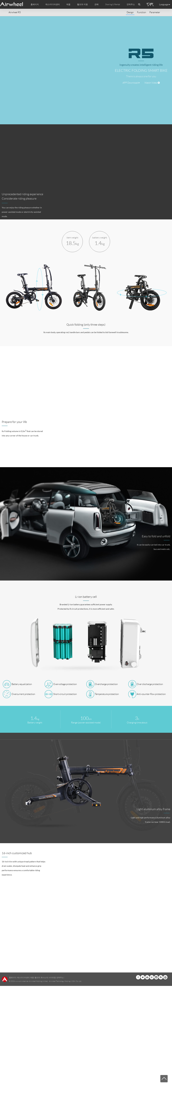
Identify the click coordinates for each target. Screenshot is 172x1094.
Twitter (143, 977)
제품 (68, 4)
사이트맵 (52, 977)
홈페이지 (35, 4)
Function (141, 12)
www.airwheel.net (21, 981)
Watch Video (152, 83)
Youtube (147, 977)
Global (165, 977)
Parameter (154, 12)
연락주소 (131, 4)
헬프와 (37, 977)
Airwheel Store (152, 977)
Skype (161, 977)
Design (130, 12)
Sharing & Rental (112, 4)
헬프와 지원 (82, 4)
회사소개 (44, 977)
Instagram (156, 977)
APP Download (131, 83)
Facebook (138, 977)
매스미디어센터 (23, 977)
